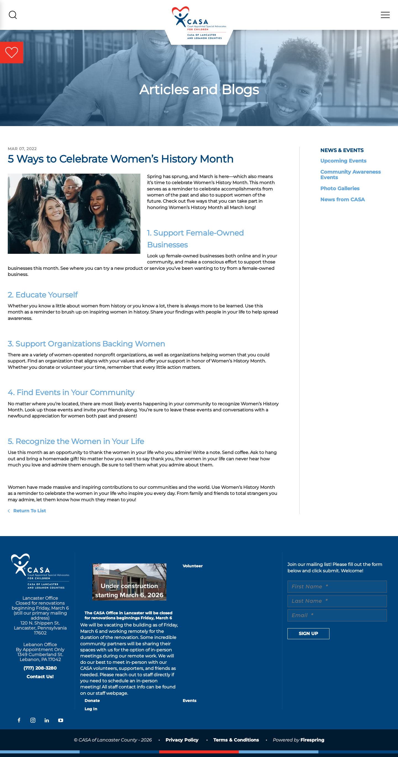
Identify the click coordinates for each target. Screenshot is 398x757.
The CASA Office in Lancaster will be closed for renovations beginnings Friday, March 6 (128, 619)
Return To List (29, 514)
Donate (92, 704)
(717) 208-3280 (40, 671)
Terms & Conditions (236, 743)
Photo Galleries (340, 192)
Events (189, 704)
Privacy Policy (182, 743)
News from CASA (342, 203)
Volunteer (193, 569)
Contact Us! (40, 680)
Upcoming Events (343, 164)
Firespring (312, 743)
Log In (91, 712)
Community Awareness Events (350, 178)
